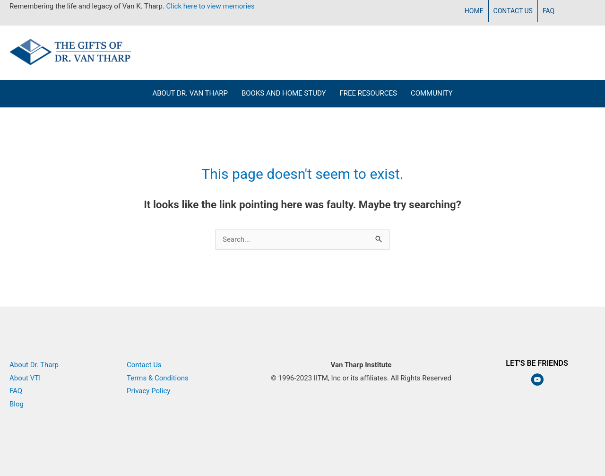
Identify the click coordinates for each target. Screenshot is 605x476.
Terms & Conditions (158, 378)
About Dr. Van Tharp (190, 93)
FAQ (548, 11)
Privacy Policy (148, 391)
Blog (16, 404)
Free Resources (368, 93)
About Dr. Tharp (34, 365)
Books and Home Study (284, 93)
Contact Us (513, 11)
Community (432, 93)
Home (474, 11)
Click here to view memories (210, 6)
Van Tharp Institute (361, 391)
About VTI (25, 378)
